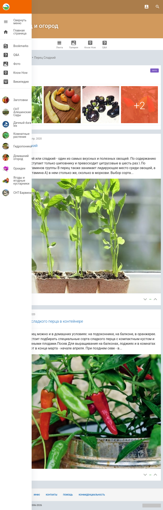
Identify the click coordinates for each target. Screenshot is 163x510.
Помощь (68, 495)
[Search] (157, 7)
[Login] (146, 7)
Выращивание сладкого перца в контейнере (44, 321)
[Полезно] (155, 299)
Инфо (37, 495)
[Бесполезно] (145, 299)
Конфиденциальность (92, 495)
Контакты (51, 495)
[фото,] (62, 104)
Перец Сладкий (45, 57)
